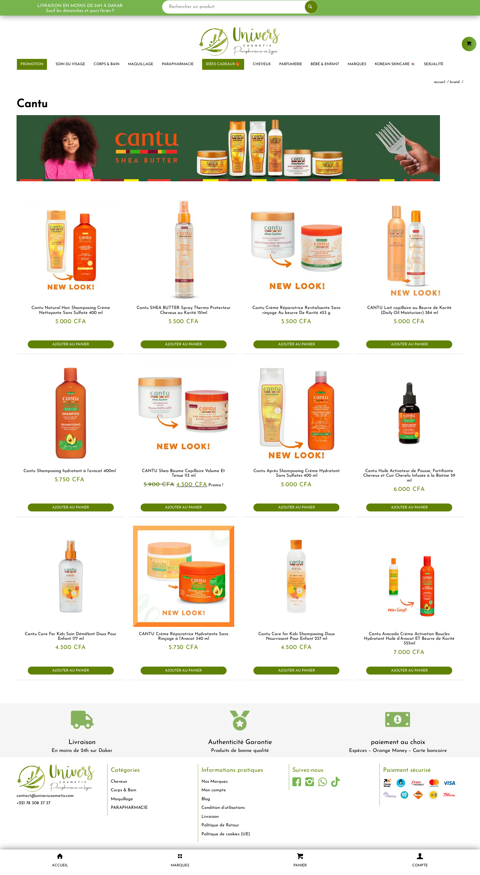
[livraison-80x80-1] (82, 721)
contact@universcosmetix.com (45, 796)
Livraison (82, 742)
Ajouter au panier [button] (70, 344)
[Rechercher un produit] (240, 7)
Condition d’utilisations (223, 808)
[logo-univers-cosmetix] (239, 41)
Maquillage (122, 799)
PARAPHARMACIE (129, 808)
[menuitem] (32, 64)
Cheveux (119, 781)
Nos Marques (214, 781)
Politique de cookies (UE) (225, 834)
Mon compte (213, 790)
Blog (205, 799)
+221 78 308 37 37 (33, 803)
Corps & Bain (123, 790)
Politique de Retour (220, 825)
